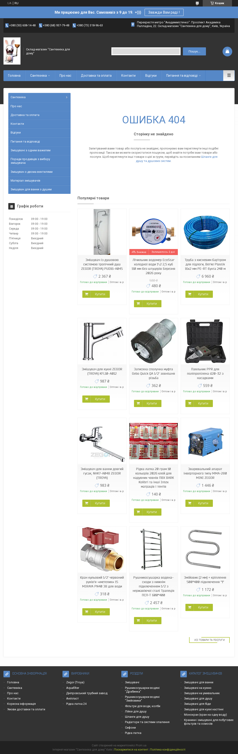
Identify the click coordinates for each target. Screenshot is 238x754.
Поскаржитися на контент (131, 749)
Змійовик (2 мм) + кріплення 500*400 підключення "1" (205, 580)
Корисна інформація (21, 703)
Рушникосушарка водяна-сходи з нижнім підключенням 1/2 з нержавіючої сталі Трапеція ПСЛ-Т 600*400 (153, 586)
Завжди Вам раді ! (164, 12)
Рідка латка (133, 733)
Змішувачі (132, 682)
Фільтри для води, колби (142, 706)
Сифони (130, 727)
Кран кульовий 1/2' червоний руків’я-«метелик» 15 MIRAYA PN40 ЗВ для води (102, 582)
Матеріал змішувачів (25, 180)
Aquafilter (72, 688)
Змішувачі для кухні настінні (203, 709)
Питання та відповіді (182, 75)
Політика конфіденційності (167, 749)
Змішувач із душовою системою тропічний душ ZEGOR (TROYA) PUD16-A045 (102, 264)
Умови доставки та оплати (26, 709)
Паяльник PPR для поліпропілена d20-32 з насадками (205, 373)
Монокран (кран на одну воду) (205, 714)
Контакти (128, 75)
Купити (100, 294)
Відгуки (151, 75)
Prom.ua (141, 745)
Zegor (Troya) (75, 682)
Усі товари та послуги (209, 639)
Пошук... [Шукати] (194, 51)
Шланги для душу (137, 716)
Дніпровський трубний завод (86, 693)
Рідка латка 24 (76, 703)
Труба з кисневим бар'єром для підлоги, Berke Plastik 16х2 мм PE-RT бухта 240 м (205, 264)
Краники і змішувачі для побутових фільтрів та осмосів (208, 721)
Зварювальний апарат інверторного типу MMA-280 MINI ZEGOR (205, 473)
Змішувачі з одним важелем (31, 150)
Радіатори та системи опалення (147, 722)
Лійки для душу (135, 711)
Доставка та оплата (96, 75)
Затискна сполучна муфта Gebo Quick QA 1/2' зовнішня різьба (153, 373)
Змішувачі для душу (198, 698)
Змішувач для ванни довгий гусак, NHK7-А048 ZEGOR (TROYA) (102, 473)
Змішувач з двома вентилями (32, 171)
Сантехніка (38, 75)
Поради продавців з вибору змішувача (30, 160)
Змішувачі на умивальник (202, 693)
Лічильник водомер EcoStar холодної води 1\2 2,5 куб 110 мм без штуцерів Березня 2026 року (153, 266)
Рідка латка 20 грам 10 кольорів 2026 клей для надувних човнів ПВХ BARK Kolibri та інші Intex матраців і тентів (153, 477)
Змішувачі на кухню (197, 688)
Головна (14, 75)
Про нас (65, 75)
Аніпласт (72, 698)
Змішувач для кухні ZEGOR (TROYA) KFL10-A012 (102, 371)
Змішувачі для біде (197, 703)
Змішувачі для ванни (198, 682)
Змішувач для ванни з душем (31, 189)
